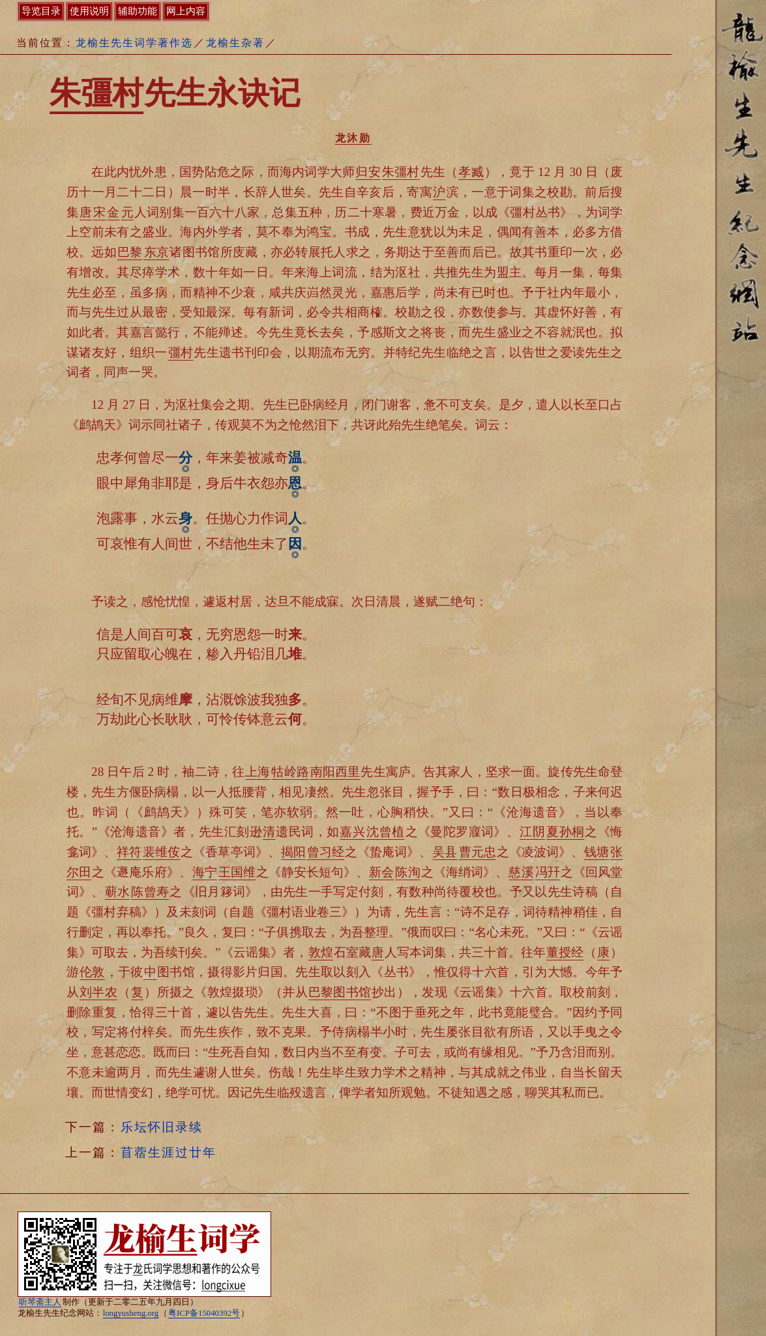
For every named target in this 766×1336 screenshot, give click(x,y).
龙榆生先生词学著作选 (134, 42)
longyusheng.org (130, 1313)
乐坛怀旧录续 (162, 1127)
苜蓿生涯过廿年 (168, 1152)
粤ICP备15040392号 (204, 1313)
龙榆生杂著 (235, 42)
